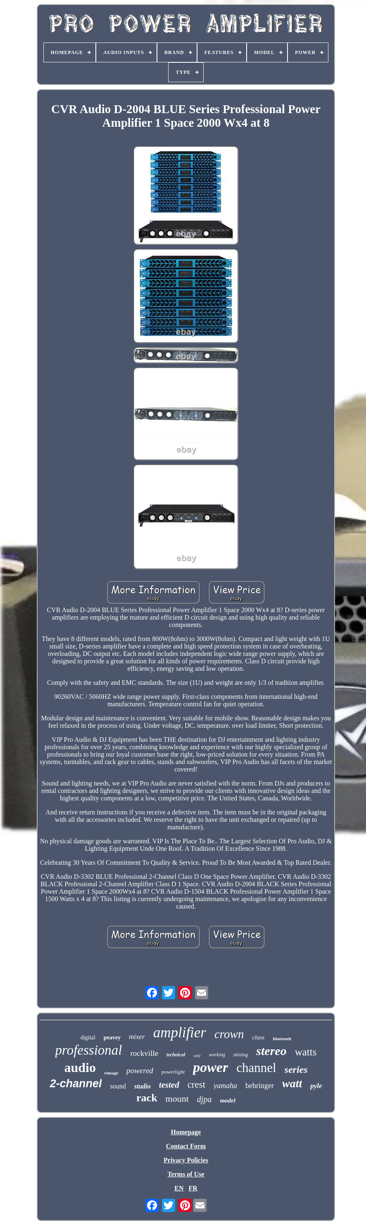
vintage (111, 1072)
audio (79, 1067)
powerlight (173, 1072)
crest (196, 1084)
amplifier (179, 1033)
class (258, 1037)
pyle (316, 1086)
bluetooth (282, 1038)
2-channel (76, 1083)
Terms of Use (185, 1174)
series (296, 1069)
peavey (112, 1037)
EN (178, 1188)
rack (146, 1098)
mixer (137, 1037)
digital (88, 1037)
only (196, 1055)
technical (175, 1055)
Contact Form (186, 1146)
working (217, 1055)
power (210, 1067)
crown (229, 1034)
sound (118, 1086)
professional (88, 1050)
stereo (271, 1051)
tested (169, 1085)
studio (142, 1086)
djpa (204, 1099)
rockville (145, 1053)
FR (192, 1188)
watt (292, 1083)
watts (306, 1052)
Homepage (186, 1132)
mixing (240, 1054)
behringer (259, 1085)
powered (139, 1070)
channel (256, 1067)
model (227, 1100)
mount (177, 1098)
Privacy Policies (186, 1160)
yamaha (225, 1085)
